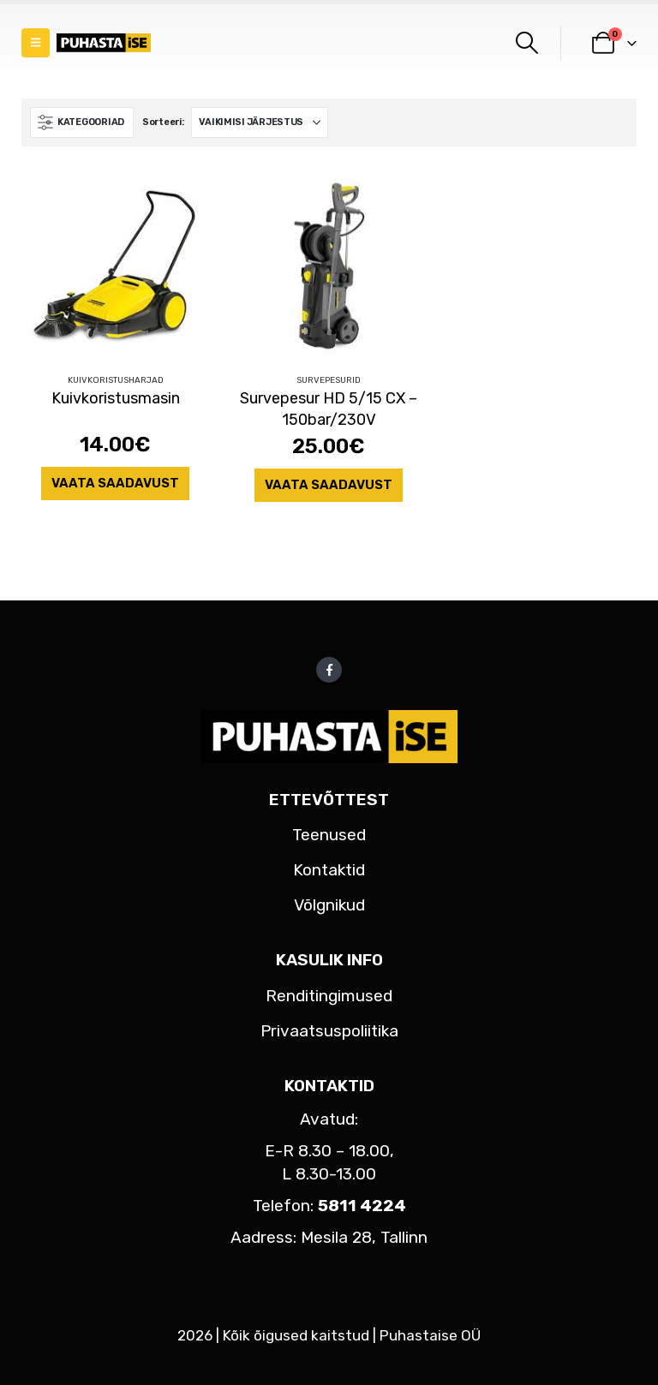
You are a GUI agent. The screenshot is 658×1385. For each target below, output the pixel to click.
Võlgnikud (329, 905)
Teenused (329, 835)
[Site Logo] (104, 43)
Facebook (329, 670)
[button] (35, 42)
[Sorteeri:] (259, 122)
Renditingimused (329, 996)
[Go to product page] (115, 265)
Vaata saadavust (115, 483)
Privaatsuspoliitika (329, 1031)
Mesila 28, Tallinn (364, 1237)
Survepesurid (328, 380)
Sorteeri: (163, 122)
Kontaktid (329, 870)
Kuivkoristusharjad (116, 380)
